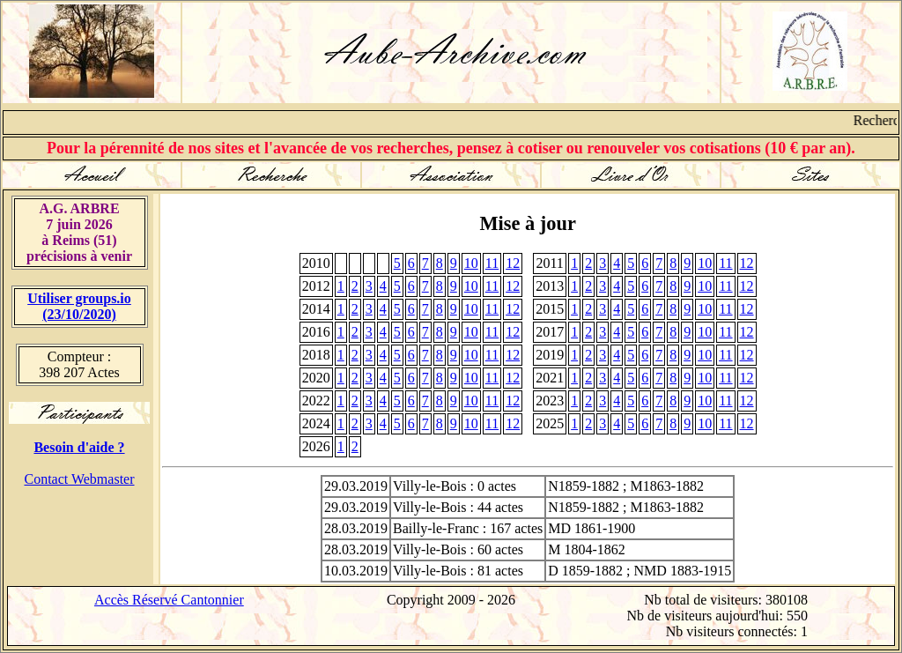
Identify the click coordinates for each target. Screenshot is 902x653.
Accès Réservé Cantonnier (169, 599)
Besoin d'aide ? (78, 447)
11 (492, 263)
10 (471, 263)
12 (513, 263)
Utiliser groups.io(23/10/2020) (79, 306)
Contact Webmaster (79, 478)
